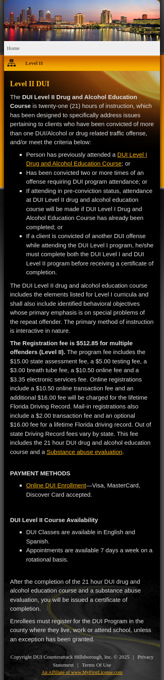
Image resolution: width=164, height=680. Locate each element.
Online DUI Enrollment (56, 485)
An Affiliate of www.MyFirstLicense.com (81, 672)
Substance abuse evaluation (84, 451)
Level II (34, 63)
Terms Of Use (96, 665)
